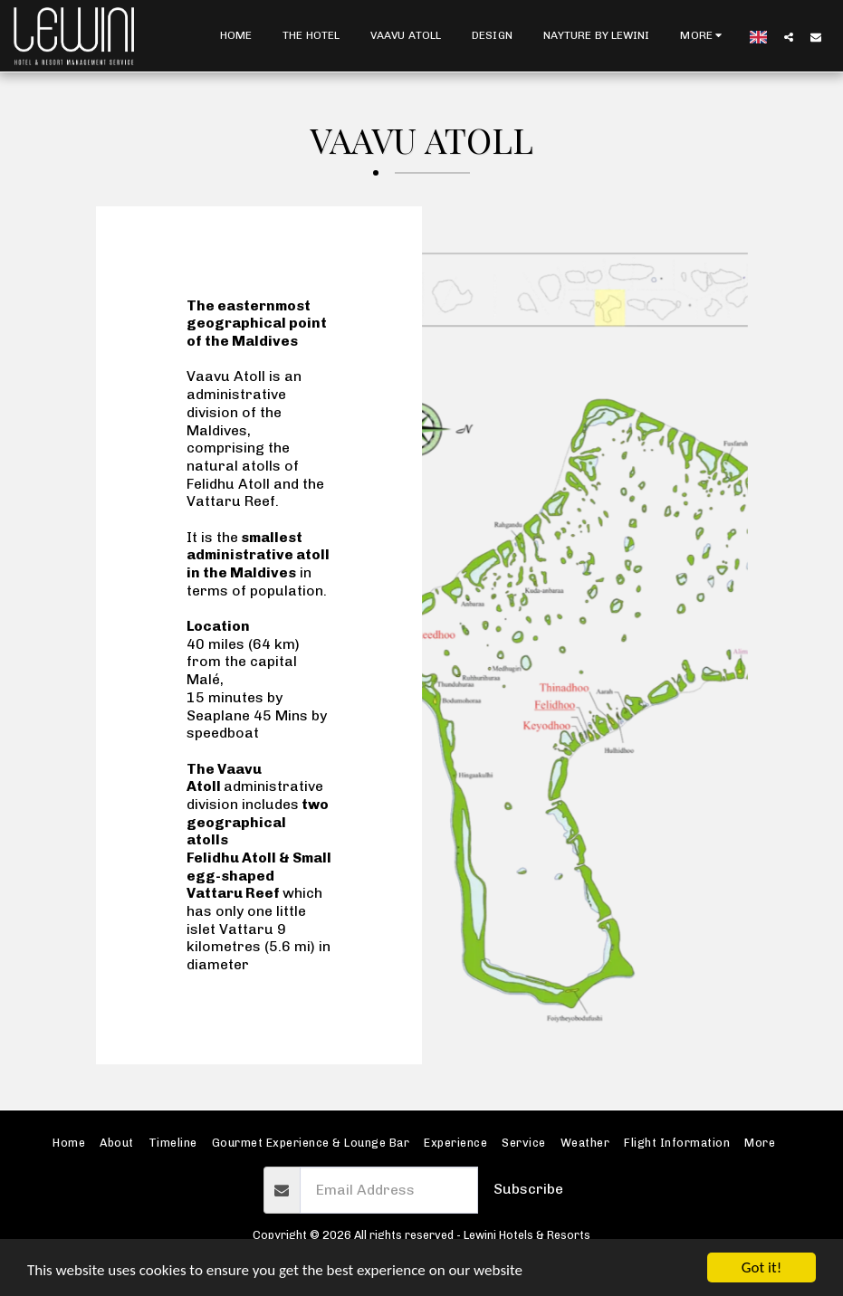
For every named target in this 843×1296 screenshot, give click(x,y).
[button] (788, 37)
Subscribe (528, 1188)
